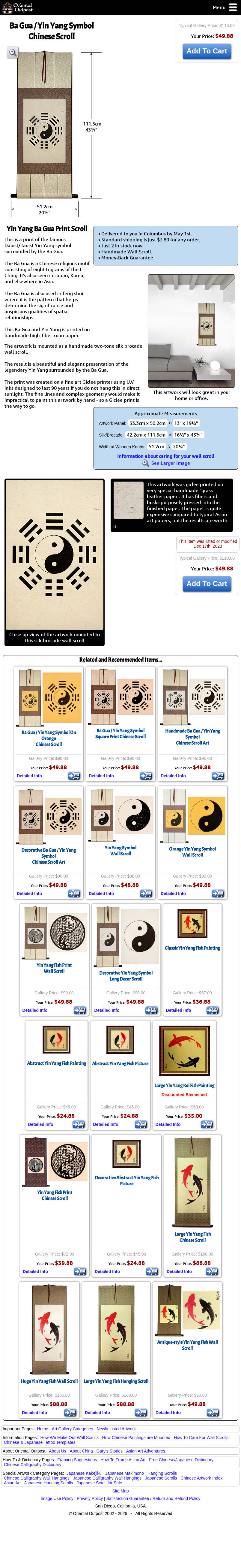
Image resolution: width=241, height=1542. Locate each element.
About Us (57, 1451)
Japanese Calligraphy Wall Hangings (107, 1478)
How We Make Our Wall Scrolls (69, 1437)
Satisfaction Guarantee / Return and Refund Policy (153, 1498)
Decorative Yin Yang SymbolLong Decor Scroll (126, 976)
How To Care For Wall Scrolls (201, 1437)
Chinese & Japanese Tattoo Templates (39, 1442)
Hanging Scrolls (162, 1473)
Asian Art (12, 1482)
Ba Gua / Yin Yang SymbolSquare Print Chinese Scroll (120, 734)
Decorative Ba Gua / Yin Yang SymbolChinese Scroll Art (48, 856)
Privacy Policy (90, 1498)
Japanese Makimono (124, 1473)
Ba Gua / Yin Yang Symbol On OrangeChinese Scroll (49, 739)
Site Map (120, 1491)
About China (81, 1451)
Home (42, 1428)
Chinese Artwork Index (202, 1478)
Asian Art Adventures (145, 1451)
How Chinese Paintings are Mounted (136, 1437)
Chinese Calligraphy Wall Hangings (37, 1478)
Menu (225, 7)
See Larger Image (165, 463)
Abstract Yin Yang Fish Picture (120, 1064)
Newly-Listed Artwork (116, 1428)
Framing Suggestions (77, 1459)
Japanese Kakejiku (84, 1473)
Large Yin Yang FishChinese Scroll (192, 1237)
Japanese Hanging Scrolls (48, 1482)
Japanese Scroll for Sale (99, 1482)
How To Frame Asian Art (122, 1459)
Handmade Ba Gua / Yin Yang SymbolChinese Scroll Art (192, 737)
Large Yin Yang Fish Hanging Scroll (116, 1381)
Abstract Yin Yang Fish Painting (56, 1063)
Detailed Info (29, 775)
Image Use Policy (57, 1498)
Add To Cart (206, 51)
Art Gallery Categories (72, 1428)
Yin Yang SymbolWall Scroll (120, 851)
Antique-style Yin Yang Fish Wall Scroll (187, 1345)
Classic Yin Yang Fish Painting (192, 948)
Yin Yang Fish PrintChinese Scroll (54, 1196)
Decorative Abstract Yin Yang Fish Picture (127, 1181)
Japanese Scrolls (161, 1478)
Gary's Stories (110, 1451)
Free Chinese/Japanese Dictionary (181, 1459)
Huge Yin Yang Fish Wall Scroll (49, 1381)
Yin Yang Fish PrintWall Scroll (54, 968)
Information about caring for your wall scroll (165, 456)
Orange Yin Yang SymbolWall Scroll (192, 852)
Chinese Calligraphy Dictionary (32, 1464)
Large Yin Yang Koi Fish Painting (184, 1086)
